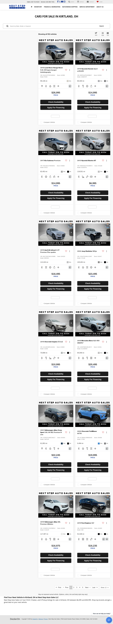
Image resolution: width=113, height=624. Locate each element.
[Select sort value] (96, 34)
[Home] (31, 7)
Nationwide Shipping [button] (70, 7)
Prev (65, 587)
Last (94, 587)
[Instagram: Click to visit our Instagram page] (64, 2)
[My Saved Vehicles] (99, 2)
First (58, 587)
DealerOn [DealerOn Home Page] (35, 619)
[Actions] (69, 70)
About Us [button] (100, 7)
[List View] (107, 34)
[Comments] (70, 86)
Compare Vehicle (49, 122)
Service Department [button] (87, 7)
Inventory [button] (38, 7)
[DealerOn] (15, 619)
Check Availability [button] (55, 102)
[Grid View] (102, 34)
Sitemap (41, 619)
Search (101, 26)
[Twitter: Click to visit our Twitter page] (60, 2)
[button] (71, 51)
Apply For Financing (55, 108)
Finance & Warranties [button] (52, 7)
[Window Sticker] (107, 539)
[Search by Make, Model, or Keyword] (54, 26)
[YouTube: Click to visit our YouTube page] (62, 2)
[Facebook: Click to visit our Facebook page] (57, 2)
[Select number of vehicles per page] (104, 587)
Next (87, 587)
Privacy (46, 619)
